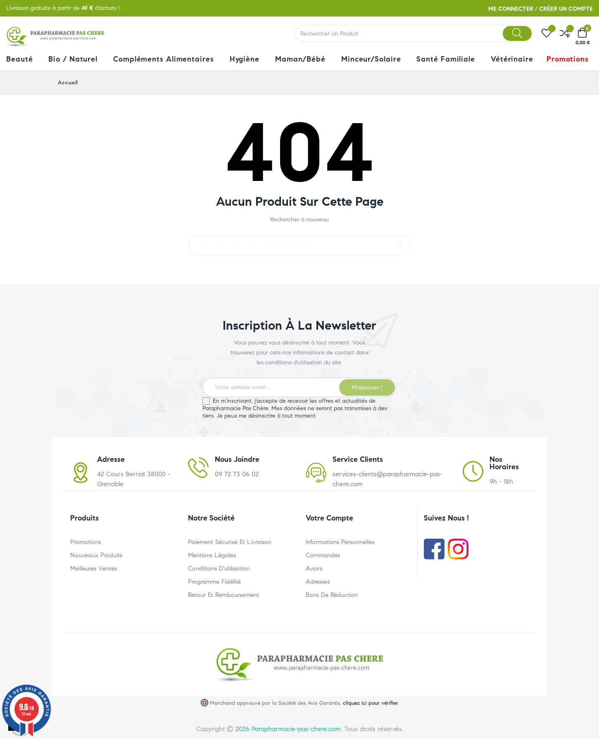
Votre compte (329, 518)
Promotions (85, 542)
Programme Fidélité (214, 581)
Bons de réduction (332, 595)
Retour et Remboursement (223, 595)
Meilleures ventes (93, 568)
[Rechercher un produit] (299, 241)
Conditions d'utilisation (219, 568)
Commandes (323, 555)
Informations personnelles (340, 542)
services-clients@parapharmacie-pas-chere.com (387, 479)
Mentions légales (212, 555)
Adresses (318, 581)
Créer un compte (566, 8)
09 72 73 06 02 (237, 474)
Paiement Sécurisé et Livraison (229, 542)
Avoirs (314, 568)
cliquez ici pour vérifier (370, 703)
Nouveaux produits (96, 555)
